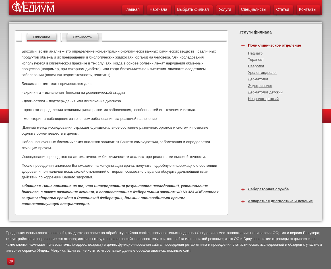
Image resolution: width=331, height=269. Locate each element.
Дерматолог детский (265, 92)
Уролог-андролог (262, 72)
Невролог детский (263, 99)
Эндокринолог (260, 86)
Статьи (282, 9)
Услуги (225, 9)
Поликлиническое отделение (274, 45)
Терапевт (256, 59)
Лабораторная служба (268, 189)
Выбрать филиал (193, 9)
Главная (132, 9)
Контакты (307, 9)
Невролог (256, 66)
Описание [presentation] (41, 37)
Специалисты (253, 9)
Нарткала (158, 9)
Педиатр (255, 53)
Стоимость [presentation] (82, 37)
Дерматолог (258, 79)
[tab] (41, 37)
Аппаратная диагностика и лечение (280, 201)
